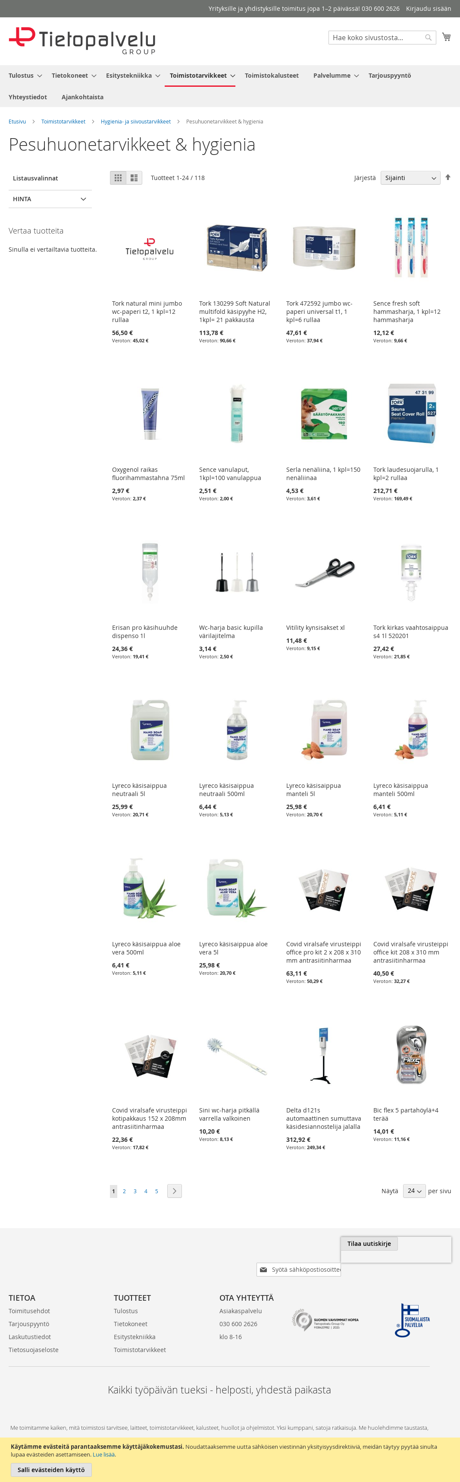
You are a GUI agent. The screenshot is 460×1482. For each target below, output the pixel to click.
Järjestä (365, 178)
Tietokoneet (130, 1310)
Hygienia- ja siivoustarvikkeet (136, 121)
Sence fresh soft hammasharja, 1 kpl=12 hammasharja (407, 311)
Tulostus (126, 1297)
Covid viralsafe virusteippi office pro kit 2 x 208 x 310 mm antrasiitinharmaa (323, 952)
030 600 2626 (238, 1310)
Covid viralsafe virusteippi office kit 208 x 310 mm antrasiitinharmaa (410, 952)
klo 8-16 (230, 1323)
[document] (231, 1460)
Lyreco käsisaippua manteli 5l (313, 789)
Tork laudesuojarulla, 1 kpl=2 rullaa (406, 473)
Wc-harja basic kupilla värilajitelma (231, 631)
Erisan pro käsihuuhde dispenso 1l (145, 631)
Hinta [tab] (22, 199)
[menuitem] (22, 75)
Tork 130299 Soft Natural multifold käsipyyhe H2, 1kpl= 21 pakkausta (234, 311)
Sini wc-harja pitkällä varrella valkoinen (229, 1114)
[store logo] (82, 40)
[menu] (230, 86)
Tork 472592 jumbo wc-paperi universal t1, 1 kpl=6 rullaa (319, 311)
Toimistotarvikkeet (63, 121)
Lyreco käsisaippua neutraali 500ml (226, 789)
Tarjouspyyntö (29, 1310)
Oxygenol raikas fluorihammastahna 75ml (148, 473)
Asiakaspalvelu (240, 1297)
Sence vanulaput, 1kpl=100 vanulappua (230, 473)
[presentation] (355, 1264)
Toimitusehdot (29, 1297)
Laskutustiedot (30, 1323)
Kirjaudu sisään (428, 8)
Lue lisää (104, 1454)
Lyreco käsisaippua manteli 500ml (400, 789)
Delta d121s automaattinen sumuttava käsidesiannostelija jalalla (323, 1118)
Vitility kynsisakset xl (315, 627)
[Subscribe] (422, 1244)
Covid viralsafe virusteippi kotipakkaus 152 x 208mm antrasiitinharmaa (149, 1118)
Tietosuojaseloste (34, 1336)
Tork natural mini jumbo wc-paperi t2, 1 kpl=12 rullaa (147, 311)
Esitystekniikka (135, 1323)
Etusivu (17, 121)
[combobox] (382, 37)
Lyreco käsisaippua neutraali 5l (139, 789)
